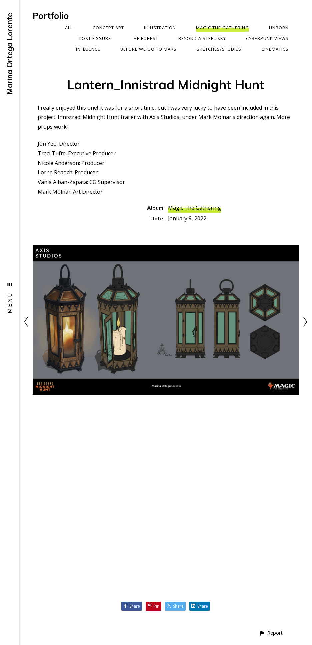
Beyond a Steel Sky (202, 38)
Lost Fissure (95, 38)
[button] (270, 633)
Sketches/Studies (219, 49)
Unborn (279, 28)
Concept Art (108, 28)
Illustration (160, 28)
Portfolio (51, 15)
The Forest (144, 38)
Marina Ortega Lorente (9, 53)
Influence (88, 49)
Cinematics (275, 49)
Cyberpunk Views (267, 38)
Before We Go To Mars (148, 49)
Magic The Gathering (222, 28)
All (69, 28)
